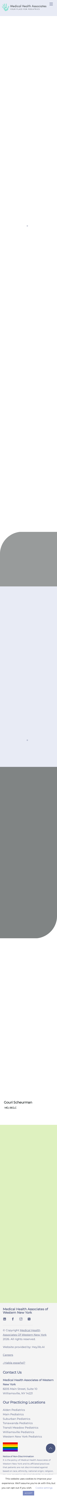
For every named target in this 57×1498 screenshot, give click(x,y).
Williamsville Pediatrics (18, 1432)
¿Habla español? (14, 1362)
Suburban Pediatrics (16, 1419)
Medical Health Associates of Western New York (25, 1310)
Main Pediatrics (13, 1414)
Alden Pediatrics (14, 1410)
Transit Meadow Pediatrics (20, 1427)
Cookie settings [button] (44, 1487)
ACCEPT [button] (28, 1493)
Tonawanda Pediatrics (18, 1423)
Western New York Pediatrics (22, 1436)
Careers (8, 1355)
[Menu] (51, 4)
